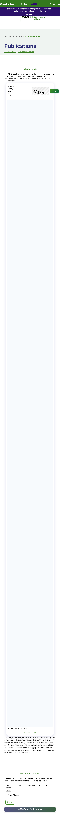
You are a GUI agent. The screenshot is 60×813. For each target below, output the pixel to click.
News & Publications (14, 36)
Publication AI (10, 52)
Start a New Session (30, 733)
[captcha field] (22, 90)
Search (10, 802)
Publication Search (26, 52)
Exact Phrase (12, 795)
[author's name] (36, 788)
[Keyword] (47, 788)
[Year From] (8, 790)
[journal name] (25, 788)
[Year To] (8, 793)
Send (54, 91)
